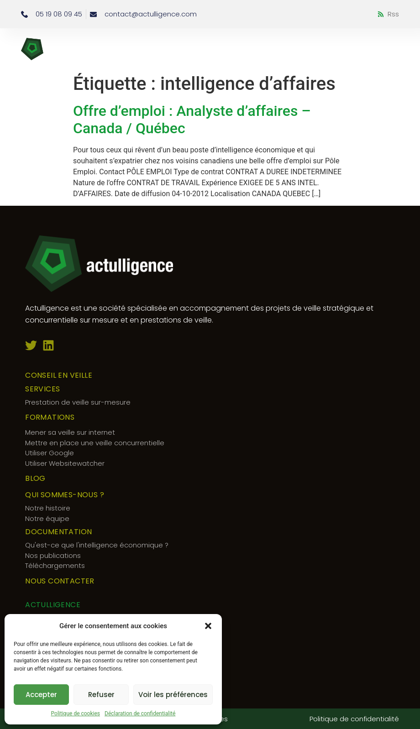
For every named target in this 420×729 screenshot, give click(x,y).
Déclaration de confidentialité (140, 713)
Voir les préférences (173, 694)
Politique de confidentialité (354, 719)
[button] (208, 625)
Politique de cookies (75, 713)
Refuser (101, 694)
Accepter (41, 694)
